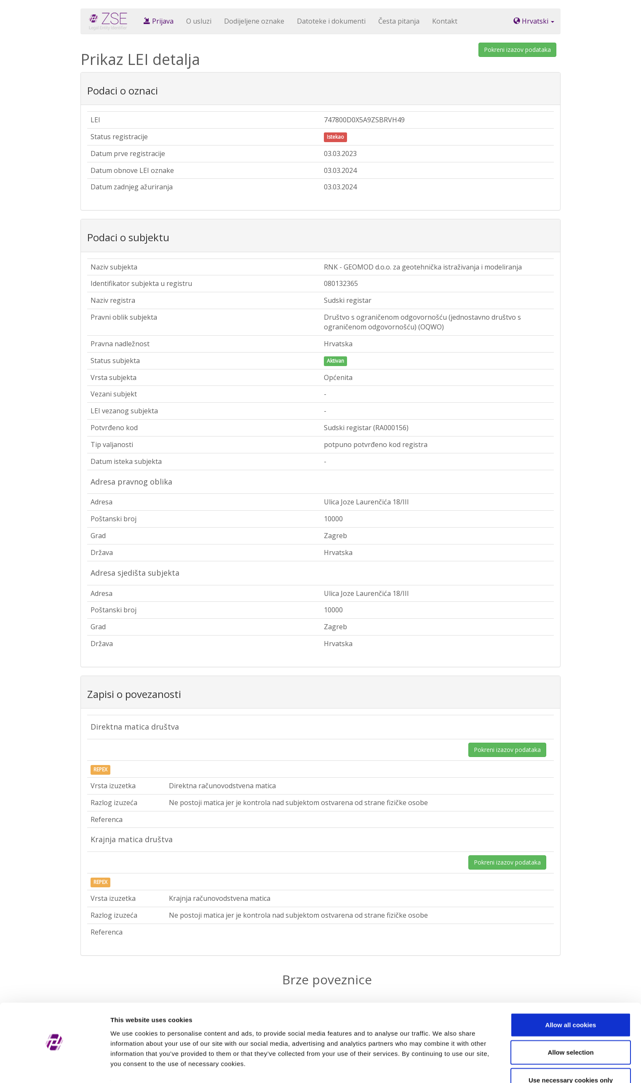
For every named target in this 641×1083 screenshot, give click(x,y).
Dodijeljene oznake (254, 21)
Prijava (159, 21)
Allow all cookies (570, 1000)
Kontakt (444, 21)
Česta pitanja (398, 21)
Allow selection (570, 1028)
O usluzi (198, 21)
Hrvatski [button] (533, 21)
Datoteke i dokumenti (331, 21)
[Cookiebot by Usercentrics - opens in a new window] (54, 1066)
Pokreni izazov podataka (517, 50)
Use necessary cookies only (571, 1055)
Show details (442, 1066)
